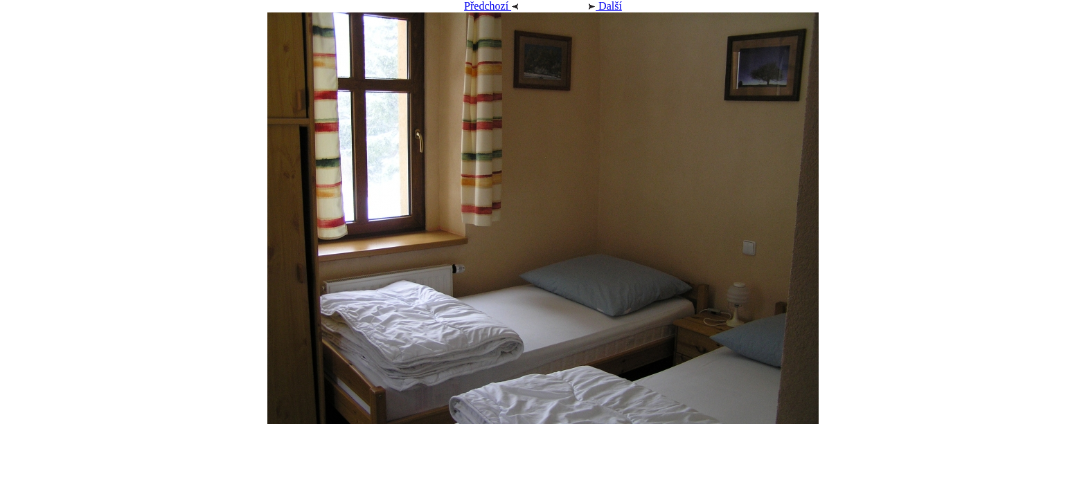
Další (588, 6)
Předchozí (508, 6)
